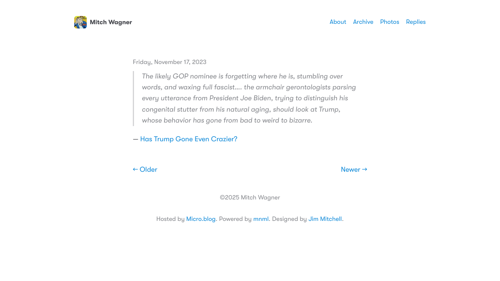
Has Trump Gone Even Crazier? (189, 139)
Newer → (354, 170)
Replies (416, 21)
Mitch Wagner (103, 22)
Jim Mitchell (325, 218)
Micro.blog (201, 218)
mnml (260, 218)
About (338, 21)
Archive (363, 21)
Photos (389, 21)
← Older (145, 170)
